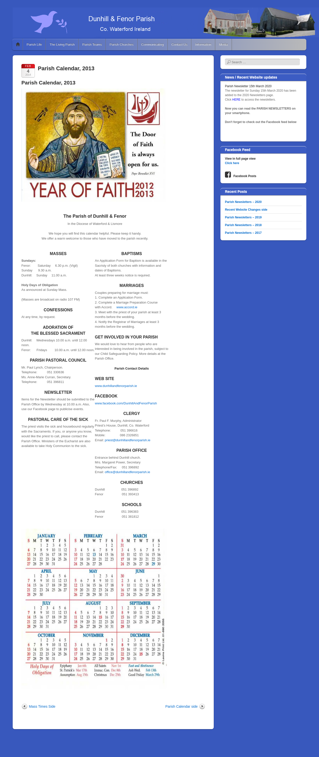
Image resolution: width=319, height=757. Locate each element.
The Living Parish (62, 44)
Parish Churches (121, 44)
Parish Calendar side (181, 706)
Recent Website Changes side (246, 209)
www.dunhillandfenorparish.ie (116, 386)
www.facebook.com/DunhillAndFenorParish (126, 403)
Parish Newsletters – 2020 (243, 202)
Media (223, 44)
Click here (232, 163)
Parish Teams (92, 44)
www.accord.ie (126, 307)
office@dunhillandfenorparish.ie (127, 472)
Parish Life (34, 44)
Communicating (152, 44)
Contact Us (179, 44)
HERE (236, 99)
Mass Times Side (42, 706)
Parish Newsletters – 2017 (243, 233)
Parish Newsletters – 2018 (243, 225)
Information (203, 44)
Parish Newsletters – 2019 (243, 217)
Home (18, 44)
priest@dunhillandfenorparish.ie (127, 440)
